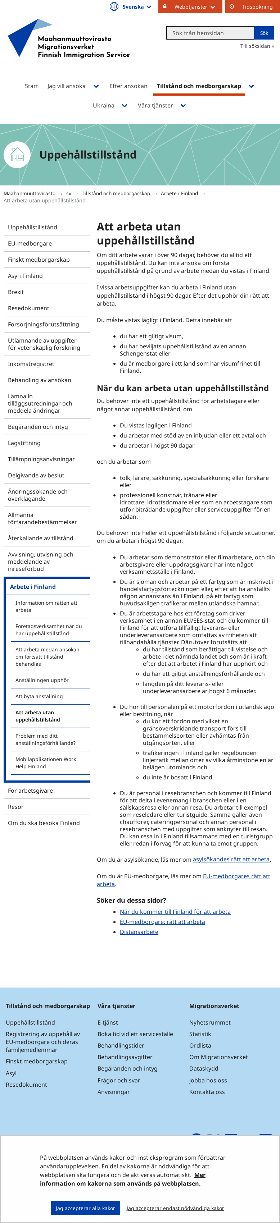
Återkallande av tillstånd (40, 538)
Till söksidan (255, 45)
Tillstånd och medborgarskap (117, 193)
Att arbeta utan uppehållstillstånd (37, 716)
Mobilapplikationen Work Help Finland (45, 763)
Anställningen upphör (42, 680)
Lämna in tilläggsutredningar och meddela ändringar (40, 403)
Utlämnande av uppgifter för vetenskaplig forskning (44, 344)
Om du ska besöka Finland (44, 823)
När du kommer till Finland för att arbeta (175, 912)
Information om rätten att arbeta (46, 606)
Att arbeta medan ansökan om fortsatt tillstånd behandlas (47, 656)
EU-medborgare (30, 243)
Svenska (137, 6)
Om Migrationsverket (218, 1057)
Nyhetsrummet (210, 1022)
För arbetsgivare (30, 790)
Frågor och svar (119, 1080)
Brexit (16, 292)
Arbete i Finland (180, 193)
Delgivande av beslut (36, 475)
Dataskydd (203, 1068)
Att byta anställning (39, 696)
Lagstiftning (24, 443)
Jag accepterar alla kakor (85, 1208)
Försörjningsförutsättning (43, 324)
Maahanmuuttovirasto (30, 193)
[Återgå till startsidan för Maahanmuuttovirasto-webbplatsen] (69, 48)
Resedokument (28, 308)
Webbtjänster (198, 6)
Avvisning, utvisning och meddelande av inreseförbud (40, 561)
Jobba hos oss (208, 1080)
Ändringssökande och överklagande (38, 495)
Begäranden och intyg (38, 427)
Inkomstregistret (31, 364)
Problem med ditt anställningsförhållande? (45, 739)
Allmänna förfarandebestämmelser (42, 518)
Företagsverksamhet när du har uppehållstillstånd (48, 630)
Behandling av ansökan (39, 380)
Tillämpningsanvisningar (41, 459)
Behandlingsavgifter (125, 1057)
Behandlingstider (121, 1045)
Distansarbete (139, 932)
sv (69, 193)
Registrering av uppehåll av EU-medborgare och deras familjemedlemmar (43, 1042)
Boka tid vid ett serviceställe (135, 1034)
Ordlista (200, 1045)
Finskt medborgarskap (39, 260)
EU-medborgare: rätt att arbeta (162, 922)
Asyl (11, 1073)
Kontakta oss (207, 1092)
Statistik (200, 1034)
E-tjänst (108, 1022)
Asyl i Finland (25, 276)
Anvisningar (114, 1092)
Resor (16, 807)
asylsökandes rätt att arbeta (231, 860)
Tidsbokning (257, 6)
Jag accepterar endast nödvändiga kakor (175, 1208)
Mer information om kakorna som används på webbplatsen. (123, 1179)
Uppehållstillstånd (32, 227)
